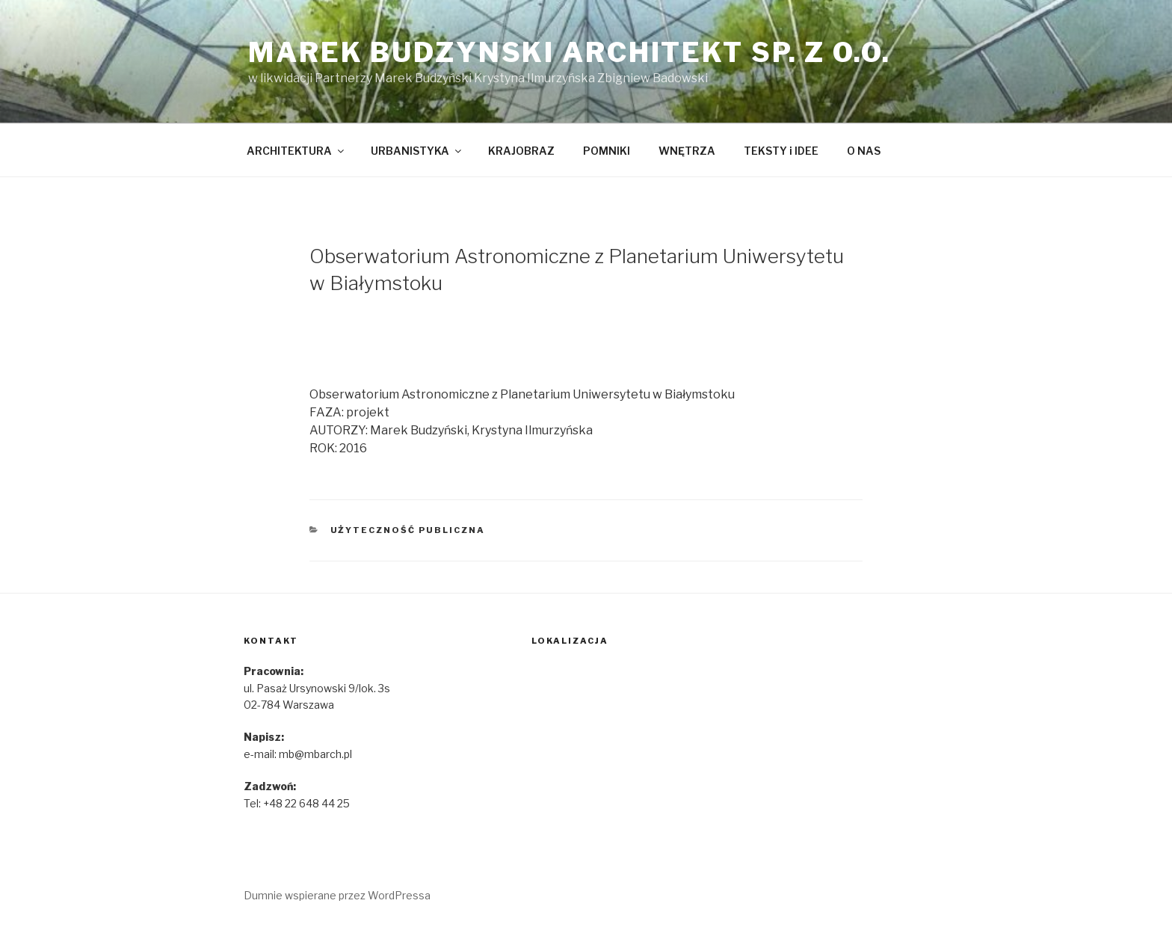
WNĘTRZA (687, 150)
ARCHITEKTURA (296, 150)
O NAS (863, 150)
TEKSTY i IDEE (781, 150)
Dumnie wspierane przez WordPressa (337, 895)
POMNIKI (606, 150)
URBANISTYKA (417, 150)
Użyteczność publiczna (408, 530)
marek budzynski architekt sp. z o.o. (569, 52)
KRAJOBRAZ (521, 150)
